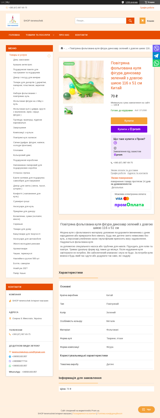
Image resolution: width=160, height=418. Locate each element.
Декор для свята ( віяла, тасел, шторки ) (29, 187)
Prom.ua (95, 411)
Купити (129, 120)
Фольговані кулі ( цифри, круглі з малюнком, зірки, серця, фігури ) (29, 112)
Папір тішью (19, 273)
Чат (146, 409)
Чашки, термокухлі (22, 253)
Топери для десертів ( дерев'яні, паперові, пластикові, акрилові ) (29, 85)
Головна (14, 35)
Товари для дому (22, 229)
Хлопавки (18, 150)
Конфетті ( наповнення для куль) (26, 195)
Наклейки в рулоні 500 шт (26, 258)
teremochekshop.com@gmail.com (28, 352)
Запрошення (19, 127)
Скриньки (18, 224)
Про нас (64, 35)
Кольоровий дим (21, 155)
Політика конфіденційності (109, 413)
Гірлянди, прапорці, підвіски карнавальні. (27, 121)
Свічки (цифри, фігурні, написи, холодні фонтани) (29, 144)
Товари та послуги (38, 35)
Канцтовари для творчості (26, 234)
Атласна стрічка (21, 173)
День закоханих (21, 59)
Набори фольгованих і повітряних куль (24, 94)
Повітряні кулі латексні (24, 137)
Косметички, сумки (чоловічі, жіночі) (27, 217)
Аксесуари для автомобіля (27, 239)
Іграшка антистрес (22, 64)
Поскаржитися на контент (84, 413)
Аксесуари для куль (23, 206)
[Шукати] (130, 21)
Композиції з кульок (23, 132)
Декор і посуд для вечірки (26, 77)
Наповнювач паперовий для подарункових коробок (27, 166)
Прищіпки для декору (24, 211)
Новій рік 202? (20, 268)
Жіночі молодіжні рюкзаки (26, 243)
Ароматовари (20, 248)
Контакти (81, 35)
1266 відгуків (132, 2)
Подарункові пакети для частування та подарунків (26, 71)
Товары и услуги (18, 55)
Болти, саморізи (21, 263)
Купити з (129, 129)
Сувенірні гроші (21, 201)
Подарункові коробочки (25, 160)
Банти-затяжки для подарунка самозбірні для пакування (28, 179)
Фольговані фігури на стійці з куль (28, 102)
